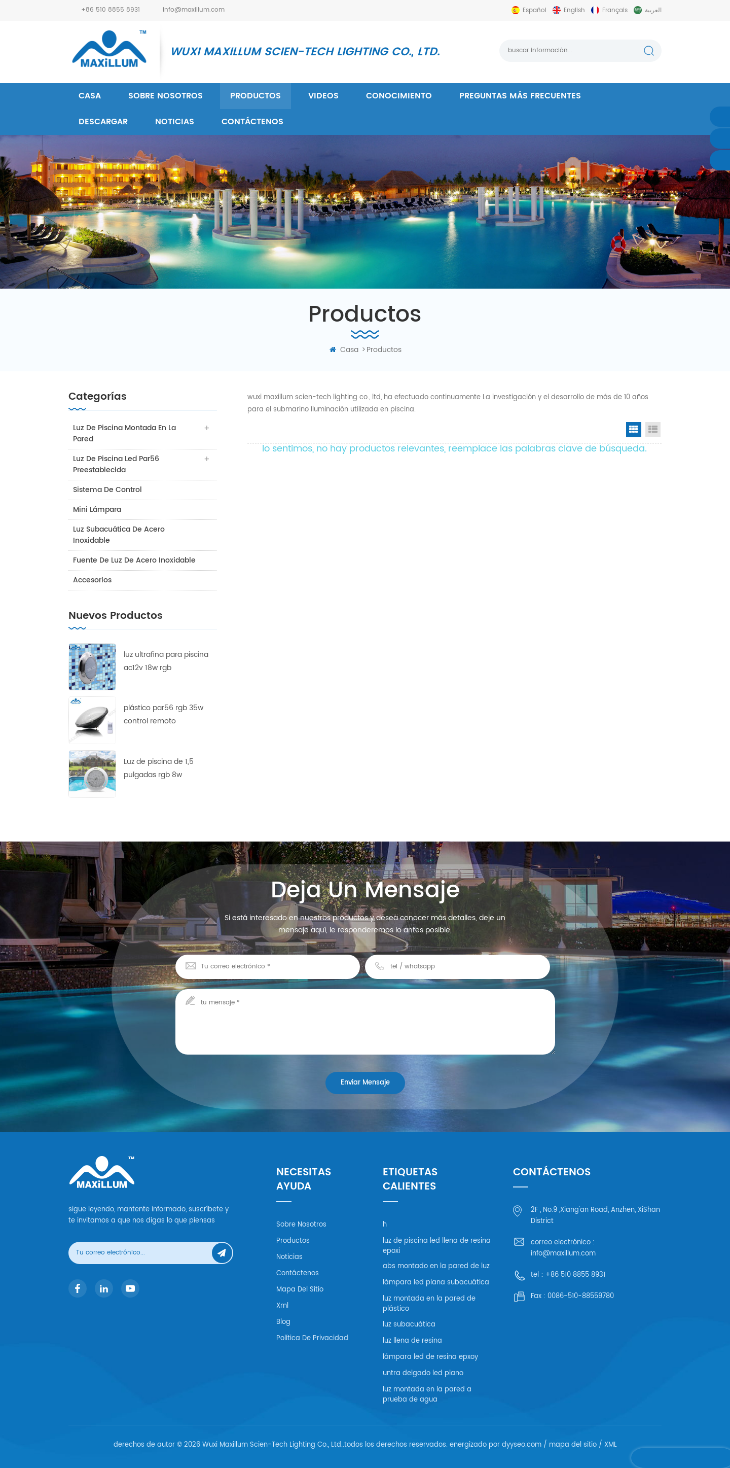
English (574, 10)
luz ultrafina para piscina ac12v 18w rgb (166, 661)
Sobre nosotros (165, 95)
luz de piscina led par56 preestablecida (117, 464)
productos (255, 95)
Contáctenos (252, 121)
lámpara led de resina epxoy (430, 1357)
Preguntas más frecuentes (520, 95)
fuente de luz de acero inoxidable (135, 560)
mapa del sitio (299, 1289)
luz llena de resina (412, 1341)
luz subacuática (409, 1324)
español (534, 10)
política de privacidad (312, 1338)
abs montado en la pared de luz (436, 1266)
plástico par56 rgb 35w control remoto (163, 714)
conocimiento (399, 95)
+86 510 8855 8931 (110, 10)
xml (282, 1306)
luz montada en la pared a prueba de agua (427, 1394)
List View (653, 429)
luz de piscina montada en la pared (125, 433)
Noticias (174, 121)
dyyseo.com (521, 1445)
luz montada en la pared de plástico (429, 1304)
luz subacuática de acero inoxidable (119, 534)
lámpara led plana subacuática (436, 1282)
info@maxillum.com (194, 10)
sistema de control (108, 490)
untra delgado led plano (423, 1373)
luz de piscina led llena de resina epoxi (437, 1246)
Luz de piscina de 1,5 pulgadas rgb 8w (159, 768)
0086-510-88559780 (581, 1296)
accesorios (93, 580)
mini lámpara (98, 509)
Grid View (633, 429)
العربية (653, 10)
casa (90, 95)
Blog (283, 1322)
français (615, 10)
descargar (103, 121)
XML (610, 1445)
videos (323, 95)
